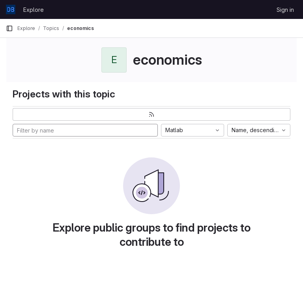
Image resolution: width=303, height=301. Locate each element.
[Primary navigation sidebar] (9, 28)
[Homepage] (10, 9)
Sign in (285, 9)
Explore (33, 9)
